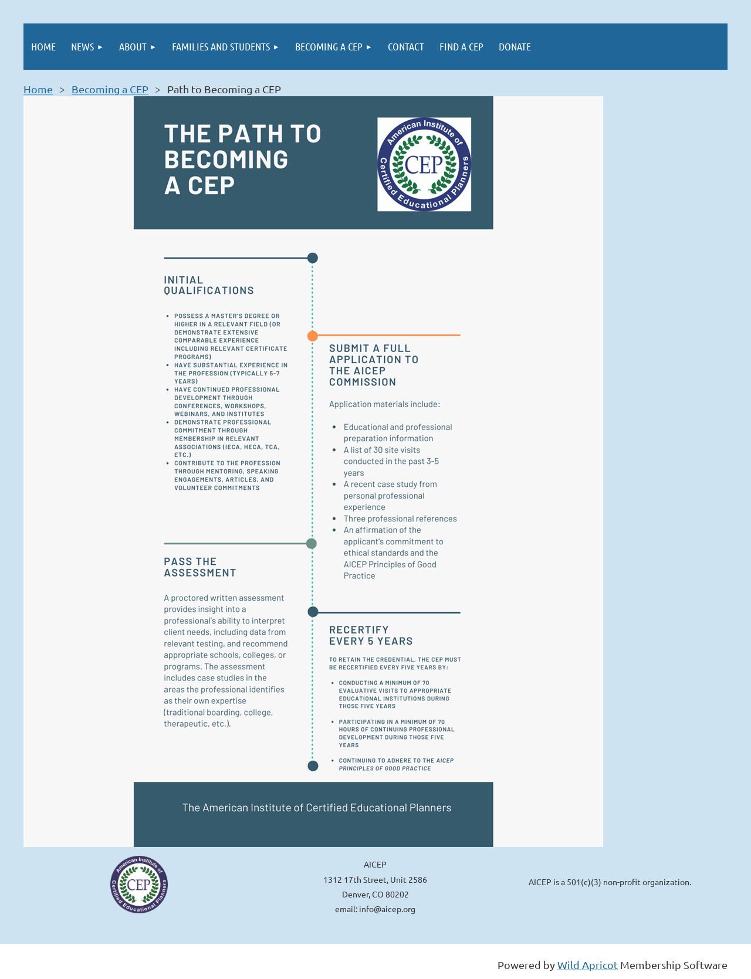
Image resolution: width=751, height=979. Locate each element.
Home (38, 89)
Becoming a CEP (110, 89)
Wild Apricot (587, 964)
